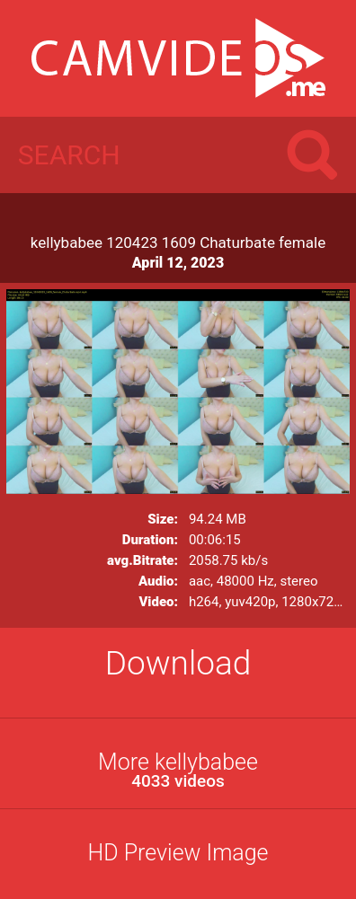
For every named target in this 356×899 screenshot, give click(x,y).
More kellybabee (178, 770)
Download (178, 663)
